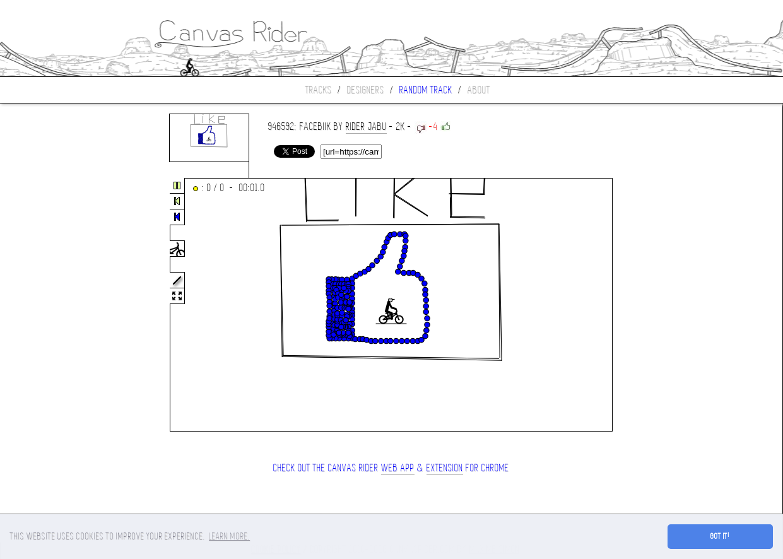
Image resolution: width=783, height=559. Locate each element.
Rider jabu (366, 126)
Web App (398, 467)
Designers (365, 90)
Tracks (318, 90)
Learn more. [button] (229, 536)
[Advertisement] (53, 305)
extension (445, 467)
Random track (425, 90)
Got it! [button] (720, 536)
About (479, 90)
